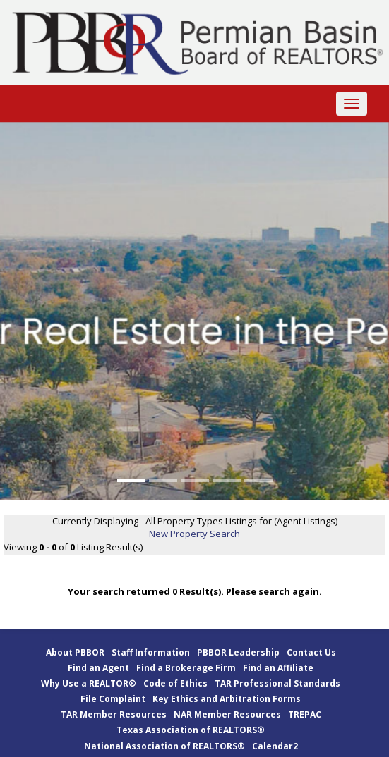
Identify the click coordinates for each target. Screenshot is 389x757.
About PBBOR (75, 652)
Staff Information (151, 652)
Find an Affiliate (278, 668)
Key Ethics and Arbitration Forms (226, 699)
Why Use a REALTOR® (88, 683)
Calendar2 (275, 746)
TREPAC (304, 714)
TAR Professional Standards (277, 683)
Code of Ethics (175, 683)
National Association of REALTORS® (164, 746)
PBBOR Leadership (238, 652)
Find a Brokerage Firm (186, 668)
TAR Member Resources (114, 714)
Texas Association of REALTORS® (190, 730)
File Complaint (112, 699)
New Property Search (194, 533)
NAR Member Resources (227, 714)
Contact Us (311, 652)
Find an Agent (98, 668)
